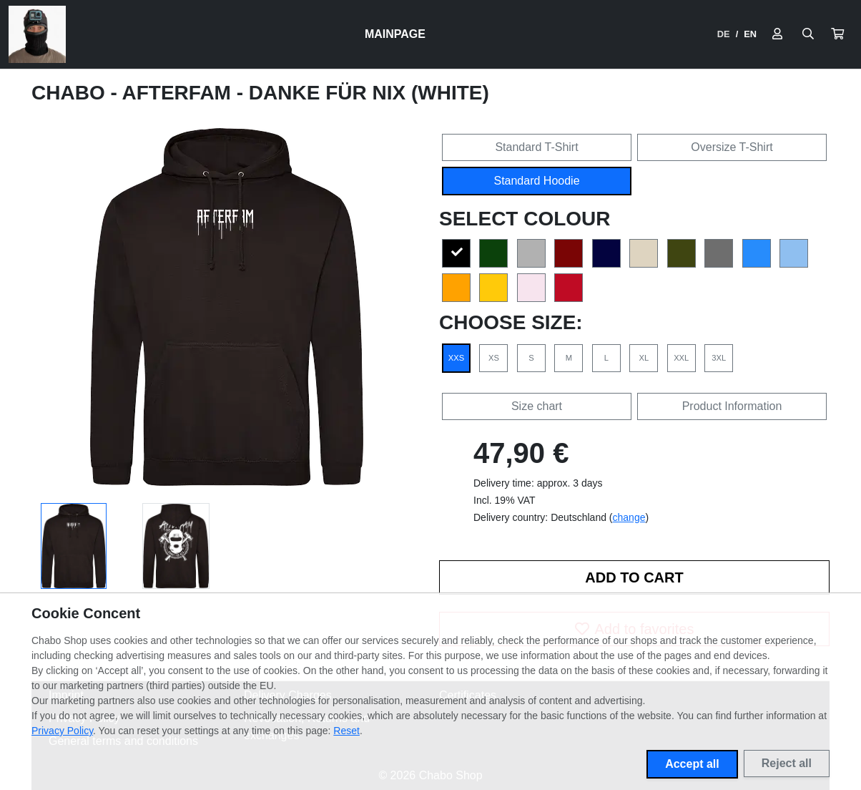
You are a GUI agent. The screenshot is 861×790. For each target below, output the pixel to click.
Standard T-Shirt (536, 147)
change (629, 517)
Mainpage (395, 34)
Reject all (787, 763)
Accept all (692, 764)
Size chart (536, 406)
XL (644, 357)
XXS (456, 357)
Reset (346, 730)
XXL (681, 357)
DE (723, 34)
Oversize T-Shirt (731, 147)
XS (493, 357)
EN (750, 34)
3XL (719, 357)
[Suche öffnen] (808, 34)
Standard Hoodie (536, 181)
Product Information (732, 406)
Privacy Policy (62, 730)
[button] (837, 34)
